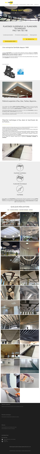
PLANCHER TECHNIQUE (20, 184)
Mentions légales (18, 450)
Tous (8, 209)
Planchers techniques (23, 209)
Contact (31, 4)
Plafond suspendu (15, 4)
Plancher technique (22, 4)
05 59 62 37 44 (36, 4)
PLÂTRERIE (20, 195)
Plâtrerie (28, 4)
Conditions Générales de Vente (26, 450)
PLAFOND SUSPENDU (20, 173)
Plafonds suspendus (14, 209)
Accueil (10, 4)
